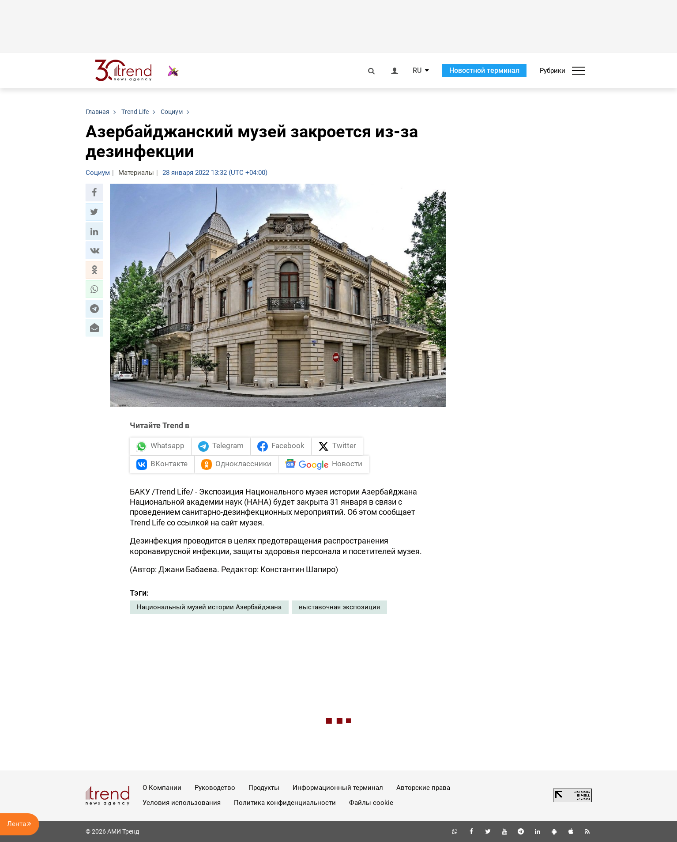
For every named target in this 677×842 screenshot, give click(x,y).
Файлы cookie (371, 803)
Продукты (263, 788)
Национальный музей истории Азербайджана (209, 607)
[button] (94, 192)
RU (417, 70)
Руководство (215, 788)
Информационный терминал (338, 788)
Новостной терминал (484, 70)
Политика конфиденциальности (285, 803)
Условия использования (182, 803)
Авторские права (423, 788)
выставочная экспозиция (339, 607)
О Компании (162, 788)
